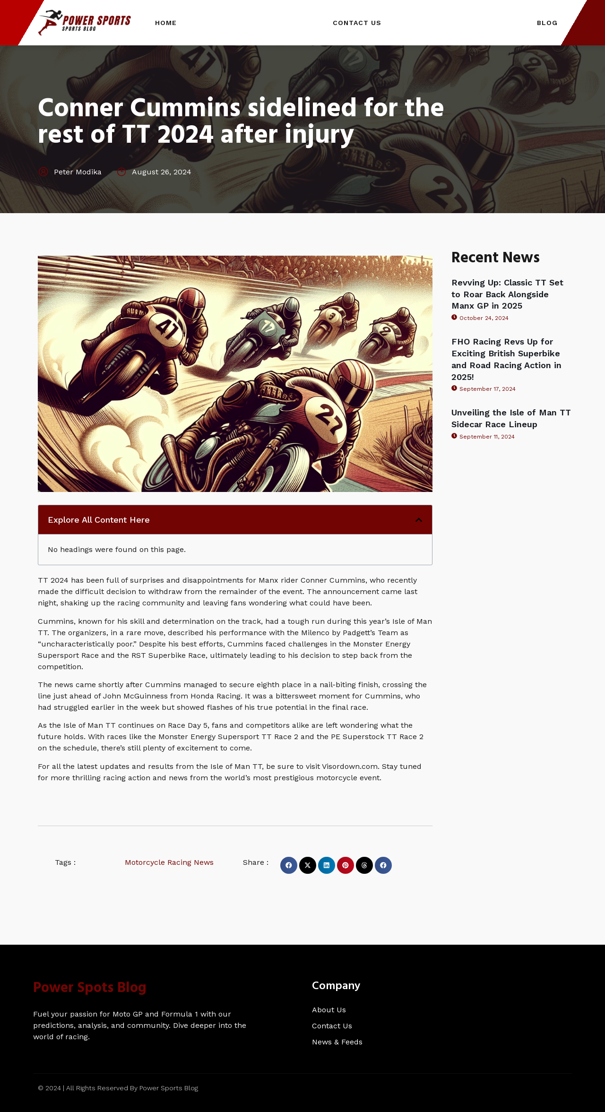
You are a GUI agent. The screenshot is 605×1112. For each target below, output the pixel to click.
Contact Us (357, 22)
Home (166, 22)
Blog (547, 22)
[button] (419, 520)
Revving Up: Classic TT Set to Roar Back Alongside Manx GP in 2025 (507, 294)
